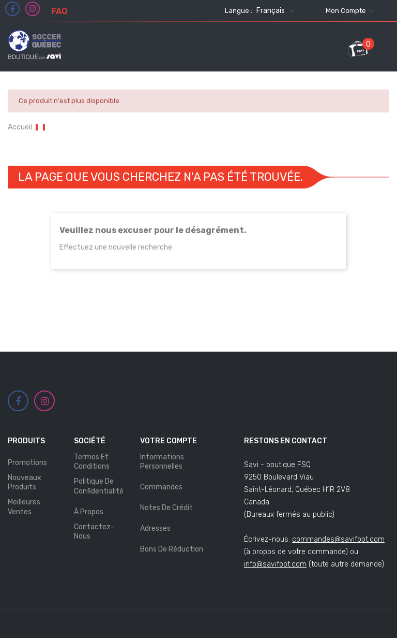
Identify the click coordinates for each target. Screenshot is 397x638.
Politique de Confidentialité (99, 486)
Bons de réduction (171, 549)
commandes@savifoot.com (338, 539)
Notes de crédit (166, 507)
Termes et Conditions (92, 462)
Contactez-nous (94, 532)
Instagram (32, 8)
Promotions (27, 462)
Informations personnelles (162, 462)
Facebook (12, 9)
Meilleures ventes (24, 507)
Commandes (161, 487)
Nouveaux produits (24, 482)
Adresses (155, 528)
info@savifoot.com (275, 564)
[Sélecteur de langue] (274, 11)
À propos (88, 512)
